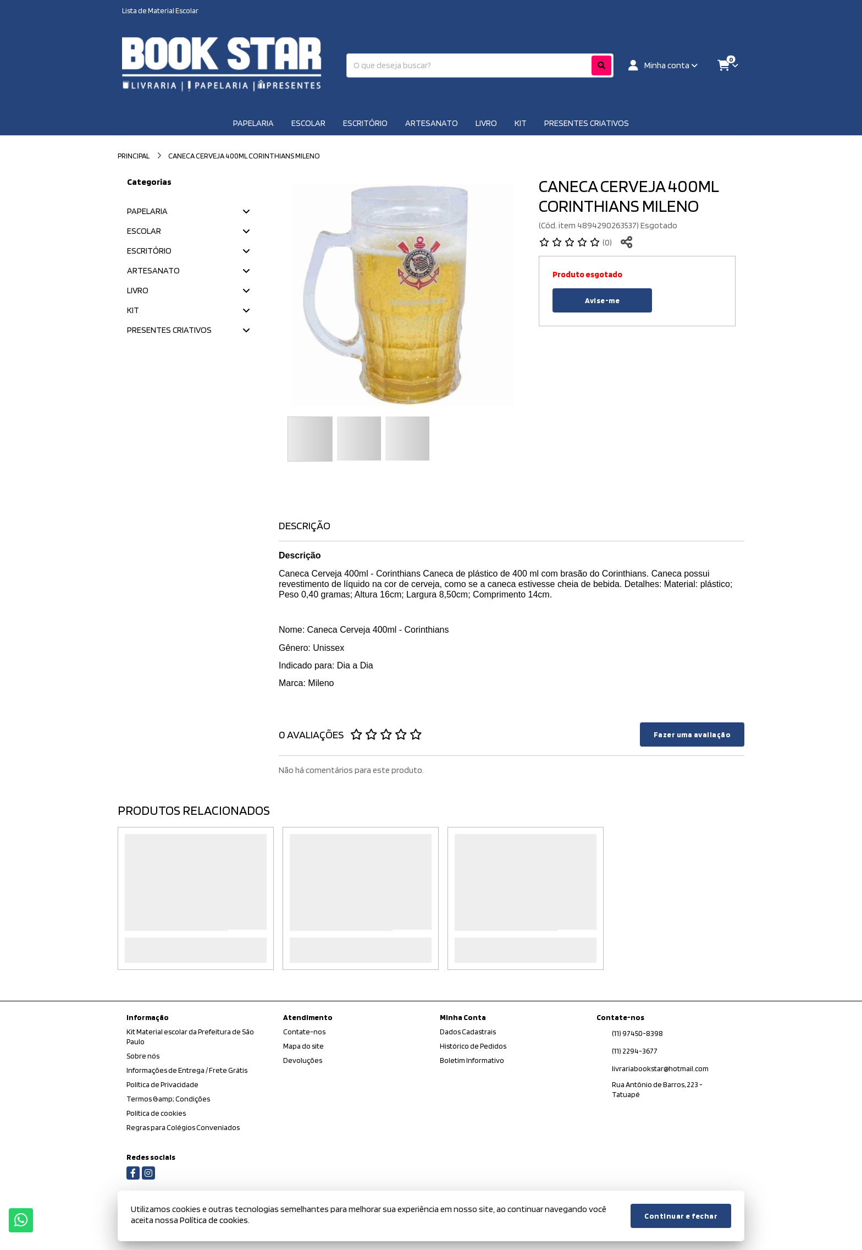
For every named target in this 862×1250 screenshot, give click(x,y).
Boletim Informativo (472, 1060)
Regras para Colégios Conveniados (183, 1127)
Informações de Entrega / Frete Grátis (186, 1070)
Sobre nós (142, 1055)
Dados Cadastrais (468, 1031)
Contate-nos (304, 1031)
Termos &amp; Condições (168, 1098)
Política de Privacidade (162, 1084)
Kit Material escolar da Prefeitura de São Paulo (190, 1036)
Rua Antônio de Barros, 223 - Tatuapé (657, 1089)
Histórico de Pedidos (473, 1045)
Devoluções (302, 1060)
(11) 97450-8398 (637, 1033)
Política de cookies (156, 1113)
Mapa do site (303, 1045)
